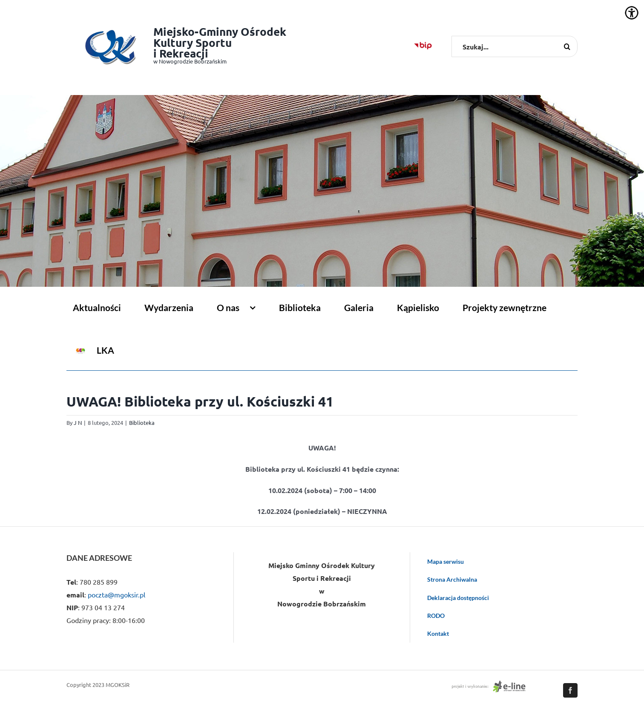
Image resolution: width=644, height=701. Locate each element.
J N (78, 422)
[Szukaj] (567, 46)
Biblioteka (142, 422)
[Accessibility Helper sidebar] (631, 13)
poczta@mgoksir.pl (116, 594)
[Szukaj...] (514, 46)
